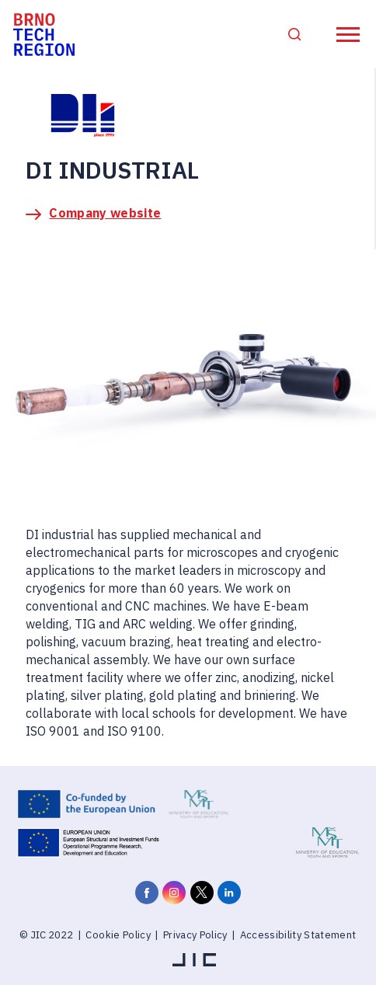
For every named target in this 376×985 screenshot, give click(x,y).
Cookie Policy (117, 934)
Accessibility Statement (298, 934)
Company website (105, 213)
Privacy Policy (195, 934)
